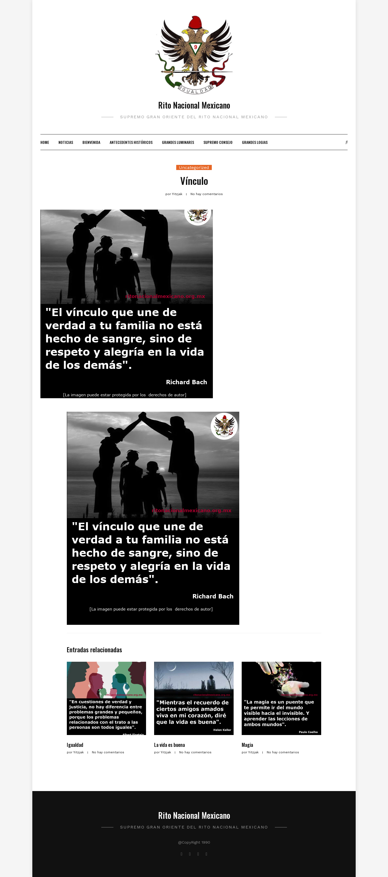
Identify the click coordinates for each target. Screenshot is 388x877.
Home (44, 142)
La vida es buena (169, 744)
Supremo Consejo (218, 142)
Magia (247, 744)
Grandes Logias (255, 142)
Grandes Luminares (178, 142)
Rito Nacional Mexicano (194, 105)
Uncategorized (194, 167)
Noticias (65, 142)
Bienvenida (91, 142)
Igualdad (75, 744)
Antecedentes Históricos (131, 142)
